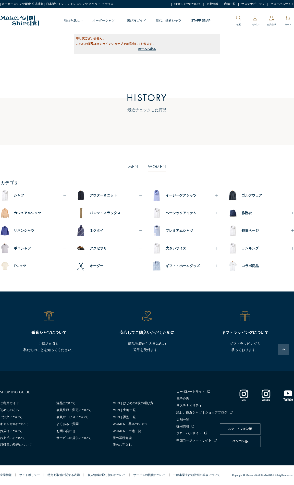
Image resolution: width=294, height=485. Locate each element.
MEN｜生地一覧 (124, 410)
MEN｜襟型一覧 (124, 417)
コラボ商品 (250, 266)
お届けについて (11, 431)
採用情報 (182, 426)
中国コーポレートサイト (193, 440)
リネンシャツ (24, 230)
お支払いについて (12, 438)
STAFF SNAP (200, 20)
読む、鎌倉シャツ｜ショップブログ (201, 412)
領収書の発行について (16, 445)
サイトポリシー (29, 475)
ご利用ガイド (9, 403)
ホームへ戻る (147, 49)
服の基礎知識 (122, 438)
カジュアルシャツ (27, 213)
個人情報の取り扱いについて (106, 475)
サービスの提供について (73, 438)
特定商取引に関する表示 (64, 475)
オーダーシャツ (103, 20)
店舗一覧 (230, 4)
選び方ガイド (136, 20)
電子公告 (182, 398)
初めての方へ (9, 410)
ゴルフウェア (252, 195)
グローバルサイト (282, 4)
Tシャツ (20, 266)
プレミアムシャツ (179, 230)
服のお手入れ (122, 445)
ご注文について (11, 417)
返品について (65, 403)
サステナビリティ (253, 4)
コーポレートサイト (190, 391)
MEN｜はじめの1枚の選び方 (133, 403)
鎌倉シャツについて (187, 4)
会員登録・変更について (73, 410)
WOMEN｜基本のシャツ (130, 424)
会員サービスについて (72, 417)
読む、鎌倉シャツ (168, 20)
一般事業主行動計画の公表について (196, 475)
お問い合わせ (65, 431)
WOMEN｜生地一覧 (127, 431)
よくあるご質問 (67, 424)
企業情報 (212, 4)
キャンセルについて (14, 424)
